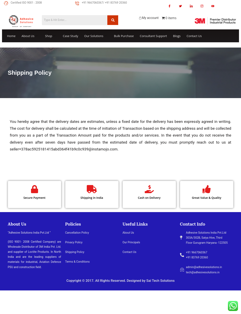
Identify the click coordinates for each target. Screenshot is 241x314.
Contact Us (195, 36)
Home (11, 36)
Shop (50, 36)
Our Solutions (96, 36)
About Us (30, 36)
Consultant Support (154, 36)
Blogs (178, 36)
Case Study (71, 36)
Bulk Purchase (124, 36)
